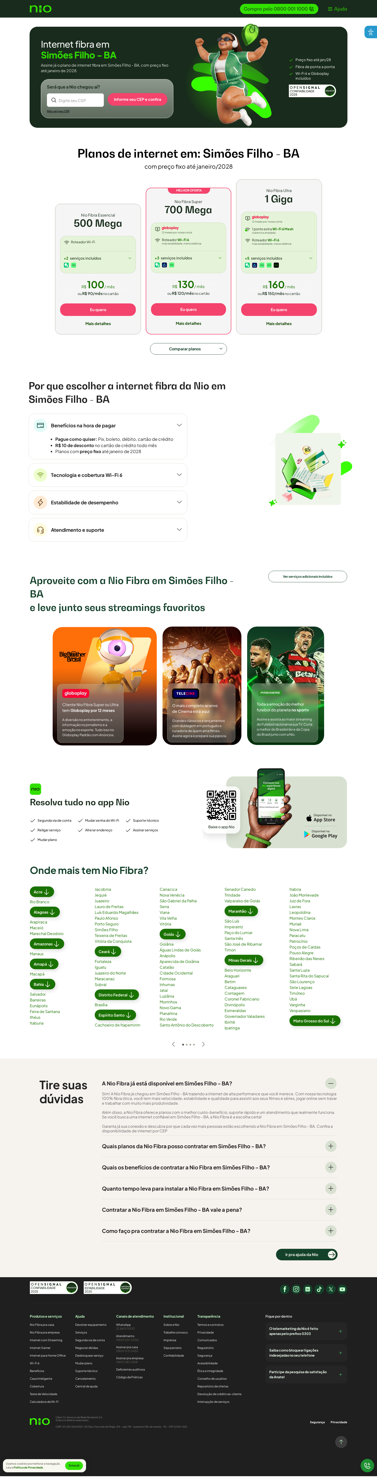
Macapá (37, 979)
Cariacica (168, 894)
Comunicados (207, 1345)
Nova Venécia (172, 900)
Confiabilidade (173, 1360)
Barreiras (38, 1005)
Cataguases (236, 992)
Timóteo (297, 998)
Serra (164, 911)
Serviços (81, 1337)
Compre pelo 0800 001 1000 (279, 9)
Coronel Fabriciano (242, 1004)
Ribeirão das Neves (306, 963)
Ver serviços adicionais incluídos (308, 581)
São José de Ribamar (243, 949)
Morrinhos (168, 1007)
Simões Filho (106, 934)
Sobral (101, 989)
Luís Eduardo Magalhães (116, 917)
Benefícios (37, 1376)
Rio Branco (39, 907)
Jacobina (103, 894)
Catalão (167, 972)
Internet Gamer (40, 1353)
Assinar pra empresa (135, 1365)
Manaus (37, 959)
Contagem (235, 998)
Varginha (297, 1010)
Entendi (74, 1465)
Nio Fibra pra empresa (45, 1337)
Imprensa (169, 1345)
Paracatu (297, 940)
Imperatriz (234, 932)
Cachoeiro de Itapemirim (117, 1030)
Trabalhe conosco (175, 1337)
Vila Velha (168, 923)
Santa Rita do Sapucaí (309, 981)
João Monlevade (304, 900)
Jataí (164, 995)
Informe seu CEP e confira (137, 99)
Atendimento (135, 1342)
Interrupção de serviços (213, 1407)
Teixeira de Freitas (111, 940)
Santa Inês (234, 943)
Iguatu (100, 972)
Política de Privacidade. (29, 1467)
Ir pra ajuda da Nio (310, 1260)
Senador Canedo (240, 894)
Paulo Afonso (106, 923)
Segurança (204, 1360)
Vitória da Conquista (113, 946)
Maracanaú (104, 984)
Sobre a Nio (171, 1330)
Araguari (232, 981)
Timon (230, 955)
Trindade (232, 900)
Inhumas (167, 989)
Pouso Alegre (301, 958)
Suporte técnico (86, 1376)
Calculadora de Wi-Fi (44, 1407)
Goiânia (167, 949)
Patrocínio (298, 946)
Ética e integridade (210, 1376)
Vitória (165, 929)
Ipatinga (232, 1033)
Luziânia (167, 1001)
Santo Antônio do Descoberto (187, 1030)
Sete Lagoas (300, 992)
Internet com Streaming (46, 1345)
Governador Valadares (245, 1021)
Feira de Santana (45, 1016)
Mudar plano (83, 1368)
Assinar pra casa (135, 1354)
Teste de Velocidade (43, 1399)
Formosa (168, 984)
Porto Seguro (107, 929)
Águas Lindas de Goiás (180, 955)
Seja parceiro (172, 1353)
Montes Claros (302, 923)
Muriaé (295, 929)
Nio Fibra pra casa (42, 1330)
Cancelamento (85, 1383)
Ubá (293, 1004)
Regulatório (205, 1353)
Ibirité (230, 1027)
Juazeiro (102, 906)
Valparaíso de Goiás (242, 906)
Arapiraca (38, 927)
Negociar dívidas (86, 1353)
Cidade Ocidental (176, 978)
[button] (337, 9)
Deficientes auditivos (130, 1374)
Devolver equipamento (91, 1330)
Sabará (295, 969)
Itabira (295, 894)
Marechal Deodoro (46, 938)
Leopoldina (299, 917)
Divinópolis (235, 1010)
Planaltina (168, 1018)
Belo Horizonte (238, 975)
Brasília (101, 1010)
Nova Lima (298, 934)
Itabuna (37, 1028)
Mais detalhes (98, 324)
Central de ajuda (86, 1391)
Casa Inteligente (41, 1383)
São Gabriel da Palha (178, 906)
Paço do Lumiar (238, 937)
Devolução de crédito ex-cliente (219, 1399)
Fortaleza (103, 966)
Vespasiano (299, 1015)
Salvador (38, 999)
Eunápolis (39, 1010)
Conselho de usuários (212, 1383)
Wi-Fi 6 (34, 1368)
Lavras (295, 911)
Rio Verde (168, 1024)
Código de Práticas (129, 1382)
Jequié (101, 900)
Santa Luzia (299, 975)
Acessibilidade (207, 1368)
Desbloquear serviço (89, 1360)
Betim (230, 986)
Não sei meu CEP (58, 112)
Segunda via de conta (90, 1345)
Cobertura (37, 1391)
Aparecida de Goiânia (179, 966)
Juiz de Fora (299, 906)
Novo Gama (170, 1012)
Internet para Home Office (48, 1360)
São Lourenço (301, 986)
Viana (165, 917)
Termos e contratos (210, 1330)
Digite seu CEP (72, 101)
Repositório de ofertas (212, 1391)
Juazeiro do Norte (110, 978)
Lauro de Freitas (109, 911)
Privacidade (205, 1337)
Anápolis (167, 960)
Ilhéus (35, 1022)
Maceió (36, 933)
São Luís (232, 926)
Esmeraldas (235, 1015)
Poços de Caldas (304, 952)
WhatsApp (135, 1331)
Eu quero (98, 310)
